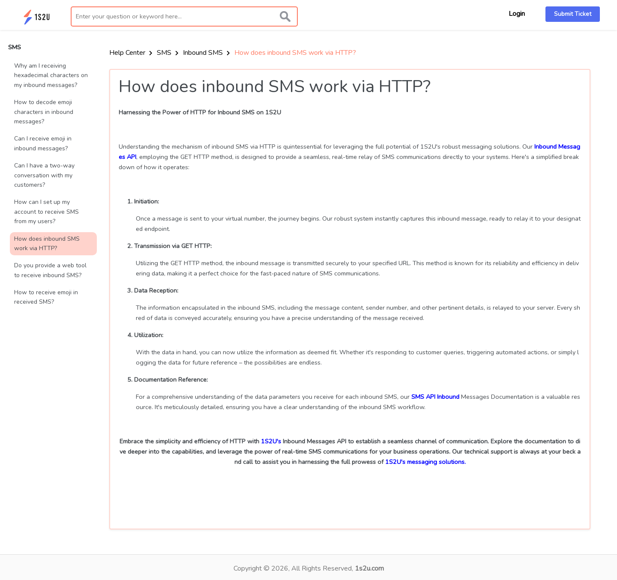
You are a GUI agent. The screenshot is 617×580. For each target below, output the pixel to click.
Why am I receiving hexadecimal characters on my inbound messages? (51, 75)
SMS (168, 52)
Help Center (131, 52)
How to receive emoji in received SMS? (46, 297)
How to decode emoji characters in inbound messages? (43, 112)
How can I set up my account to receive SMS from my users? (46, 211)
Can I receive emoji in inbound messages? (43, 143)
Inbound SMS (206, 52)
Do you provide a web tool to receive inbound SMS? (50, 270)
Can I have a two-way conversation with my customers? (44, 175)
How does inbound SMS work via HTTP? (47, 243)
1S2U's (271, 441)
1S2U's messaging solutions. (425, 461)
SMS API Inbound (435, 396)
